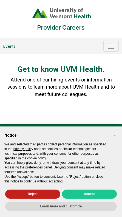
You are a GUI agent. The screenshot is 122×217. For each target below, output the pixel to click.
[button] (114, 135)
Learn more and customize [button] (61, 206)
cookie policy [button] (36, 158)
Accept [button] (89, 194)
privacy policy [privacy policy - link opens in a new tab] (23, 149)
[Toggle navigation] (111, 46)
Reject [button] (33, 194)
